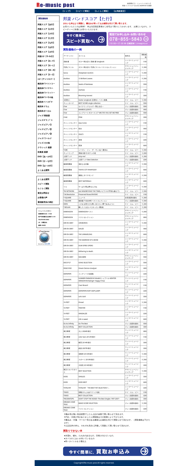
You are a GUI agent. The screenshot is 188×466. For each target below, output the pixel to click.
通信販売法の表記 (45, 202)
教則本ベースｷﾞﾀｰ (45, 102)
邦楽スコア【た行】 (46, 38)
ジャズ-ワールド (45, 138)
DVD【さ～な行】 (45, 161)
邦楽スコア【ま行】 (46, 51)
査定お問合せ (43, 193)
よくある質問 (43, 170)
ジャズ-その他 (44, 143)
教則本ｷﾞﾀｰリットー (46, 92)
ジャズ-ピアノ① (45, 124)
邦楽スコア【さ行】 (46, 33)
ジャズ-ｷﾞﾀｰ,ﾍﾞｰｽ (45, 120)
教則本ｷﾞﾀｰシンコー (46, 83)
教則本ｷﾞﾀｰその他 (45, 97)
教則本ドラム (43, 106)
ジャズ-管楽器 (44, 115)
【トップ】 (66, 11)
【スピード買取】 (82, 11)
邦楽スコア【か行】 (46, 29)
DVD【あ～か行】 (45, 156)
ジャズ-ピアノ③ (45, 133)
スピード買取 (43, 184)
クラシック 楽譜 (45, 147)
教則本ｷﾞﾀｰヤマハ (45, 88)
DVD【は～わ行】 (45, 165)
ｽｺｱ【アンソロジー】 (47, 79)
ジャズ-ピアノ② (45, 129)
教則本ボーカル (44, 111)
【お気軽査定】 (119, 11)
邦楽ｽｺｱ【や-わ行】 (46, 56)
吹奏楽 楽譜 (43, 152)
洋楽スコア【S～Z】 (46, 74)
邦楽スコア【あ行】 (46, 24)
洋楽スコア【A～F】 (46, 61)
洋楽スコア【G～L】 (47, 65)
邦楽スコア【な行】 (46, 42)
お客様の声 (42, 197)
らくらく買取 (43, 188)
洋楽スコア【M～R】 (47, 70)
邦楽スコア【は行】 (46, 47)
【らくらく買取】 (101, 11)
